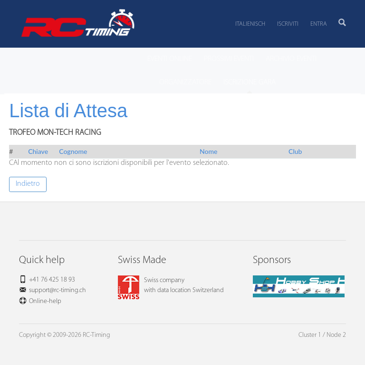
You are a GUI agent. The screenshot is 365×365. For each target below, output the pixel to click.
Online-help (45, 301)
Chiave (38, 151)
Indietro (28, 184)
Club (295, 151)
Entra (318, 24)
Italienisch (250, 24)
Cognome (73, 151)
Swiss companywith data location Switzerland (171, 285)
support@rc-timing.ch (57, 290)
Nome (208, 151)
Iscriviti (287, 24)
